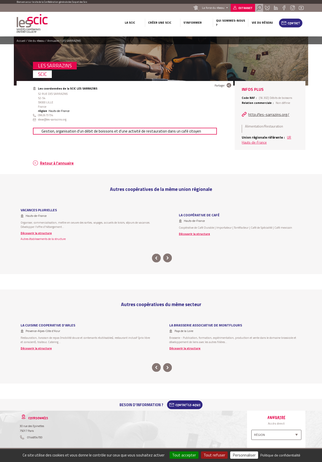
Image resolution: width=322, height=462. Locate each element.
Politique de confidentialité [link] (280, 455)
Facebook (284, 8)
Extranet (245, 8)
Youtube (301, 8)
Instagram (292, 8)
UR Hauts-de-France (266, 140)
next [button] (167, 258)
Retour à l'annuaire (57, 163)
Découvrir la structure (36, 233)
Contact (294, 23)
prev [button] (156, 258)
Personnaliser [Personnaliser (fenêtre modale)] (244, 455)
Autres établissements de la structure (43, 239)
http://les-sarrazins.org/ (268, 114)
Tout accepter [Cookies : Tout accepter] (184, 455)
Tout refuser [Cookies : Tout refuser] (214, 455)
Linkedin (275, 8)
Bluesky (267, 8)
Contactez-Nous (188, 405)
